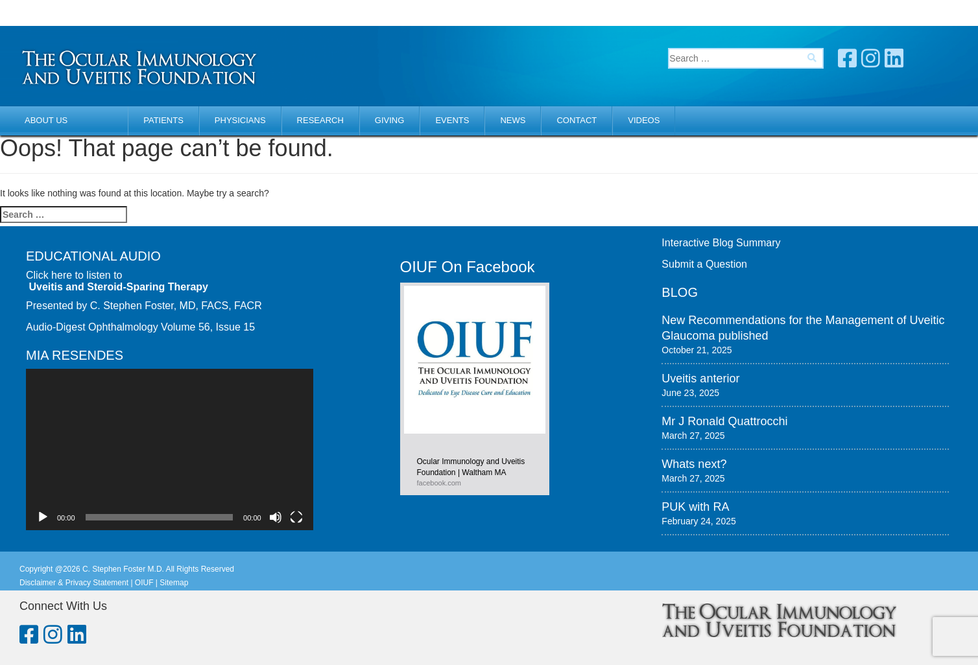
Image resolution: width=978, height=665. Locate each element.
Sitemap (174, 582)
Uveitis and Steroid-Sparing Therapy (118, 286)
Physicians (240, 120)
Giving (390, 120)
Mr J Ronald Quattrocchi (724, 421)
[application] (169, 449)
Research (320, 120)
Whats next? (694, 464)
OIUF (144, 582)
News (512, 120)
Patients (163, 120)
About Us (46, 120)
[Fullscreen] (296, 517)
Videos (644, 120)
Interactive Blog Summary (721, 242)
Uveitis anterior (700, 378)
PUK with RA (695, 506)
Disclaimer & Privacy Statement (73, 582)
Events (452, 120)
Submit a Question (704, 264)
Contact (576, 120)
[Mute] (275, 517)
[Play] (42, 517)
